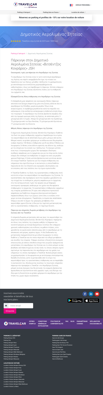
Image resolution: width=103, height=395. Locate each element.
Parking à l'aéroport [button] (24, 12)
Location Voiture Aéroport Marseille (14, 379)
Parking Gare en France (61, 336)
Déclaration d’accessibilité (96, 322)
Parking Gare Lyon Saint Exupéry (61, 354)
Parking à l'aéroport (18, 54)
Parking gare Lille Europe (59, 340)
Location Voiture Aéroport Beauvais (14, 382)
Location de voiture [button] (78, 12)
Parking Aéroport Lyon (10, 345)
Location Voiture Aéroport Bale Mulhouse (16, 384)
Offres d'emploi (32, 322)
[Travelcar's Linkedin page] (91, 294)
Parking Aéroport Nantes (11, 356)
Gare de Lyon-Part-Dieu (58, 352)
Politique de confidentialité (57, 322)
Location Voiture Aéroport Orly (12, 368)
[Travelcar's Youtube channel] (97, 294)
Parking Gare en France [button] (51, 12)
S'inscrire (10, 311)
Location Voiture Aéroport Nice (13, 377)
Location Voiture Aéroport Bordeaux (14, 375)
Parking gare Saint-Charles (60, 356)
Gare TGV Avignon (57, 347)
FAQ (66, 321)
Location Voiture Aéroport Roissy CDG (15, 365)
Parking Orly (7, 340)
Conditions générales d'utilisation (43, 323)
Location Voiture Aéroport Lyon (13, 370)
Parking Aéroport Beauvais (11, 359)
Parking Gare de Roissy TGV (60, 342)
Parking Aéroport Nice (10, 342)
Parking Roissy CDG (9, 338)
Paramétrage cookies (82, 322)
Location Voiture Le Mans (11, 386)
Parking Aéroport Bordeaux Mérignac (14, 354)
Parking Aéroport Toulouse (11, 347)
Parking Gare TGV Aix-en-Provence (62, 345)
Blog (72, 321)
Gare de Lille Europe (58, 338)
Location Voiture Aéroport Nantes (13, 372)
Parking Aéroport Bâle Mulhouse (13, 352)
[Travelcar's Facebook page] (85, 294)
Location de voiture (12, 363)
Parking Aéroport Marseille (11, 349)
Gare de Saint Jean (57, 349)
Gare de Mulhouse (57, 359)
